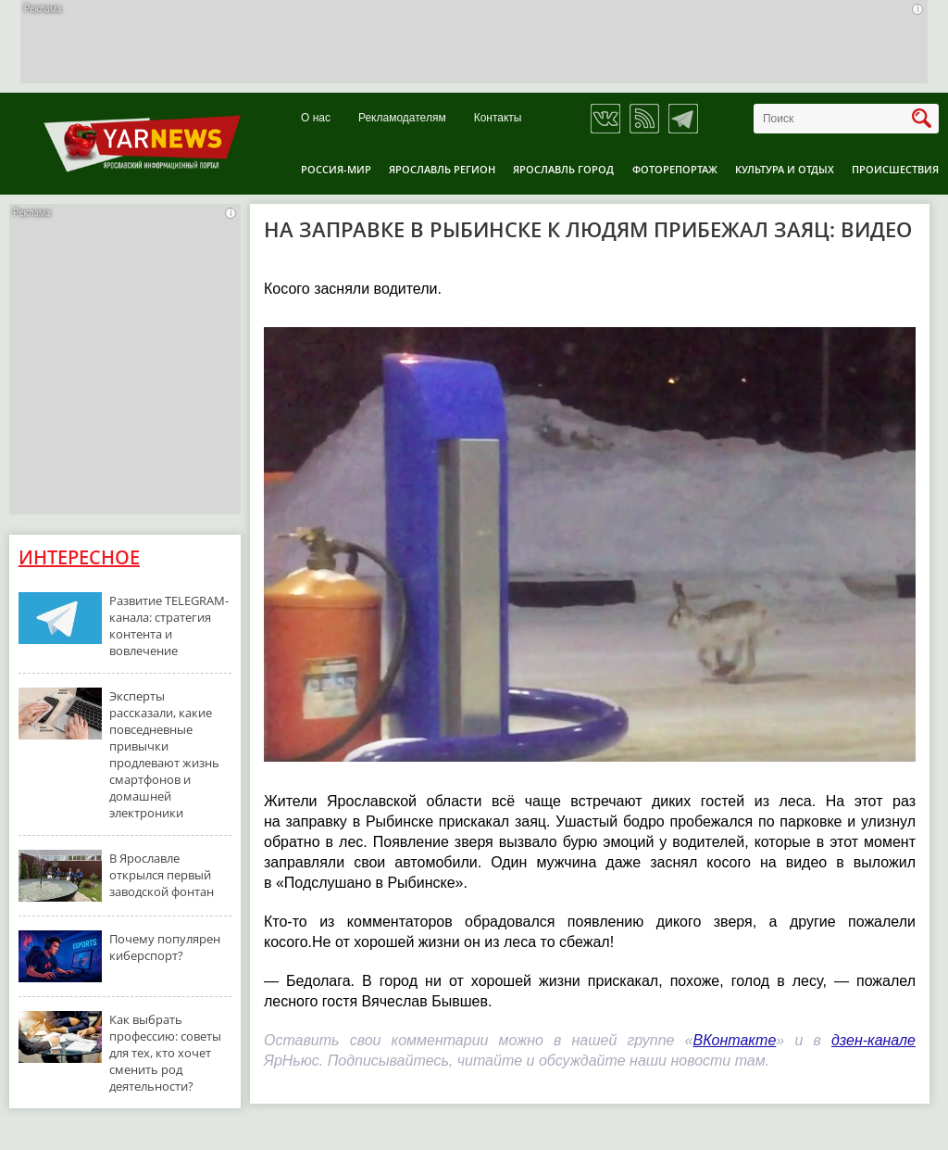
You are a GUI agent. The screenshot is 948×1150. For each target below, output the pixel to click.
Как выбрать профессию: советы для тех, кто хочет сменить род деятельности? (165, 1052)
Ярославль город (563, 169)
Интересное (79, 557)
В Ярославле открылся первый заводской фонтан (161, 875)
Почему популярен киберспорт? (164, 947)
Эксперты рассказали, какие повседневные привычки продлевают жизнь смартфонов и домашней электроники (164, 754)
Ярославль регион (442, 169)
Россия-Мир (336, 169)
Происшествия (895, 169)
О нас (316, 118)
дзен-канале (873, 1040)
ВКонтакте (735, 1040)
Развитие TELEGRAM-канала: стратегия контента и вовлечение (169, 625)
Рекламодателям (402, 118)
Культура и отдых (784, 169)
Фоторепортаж (674, 169)
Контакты (498, 118)
